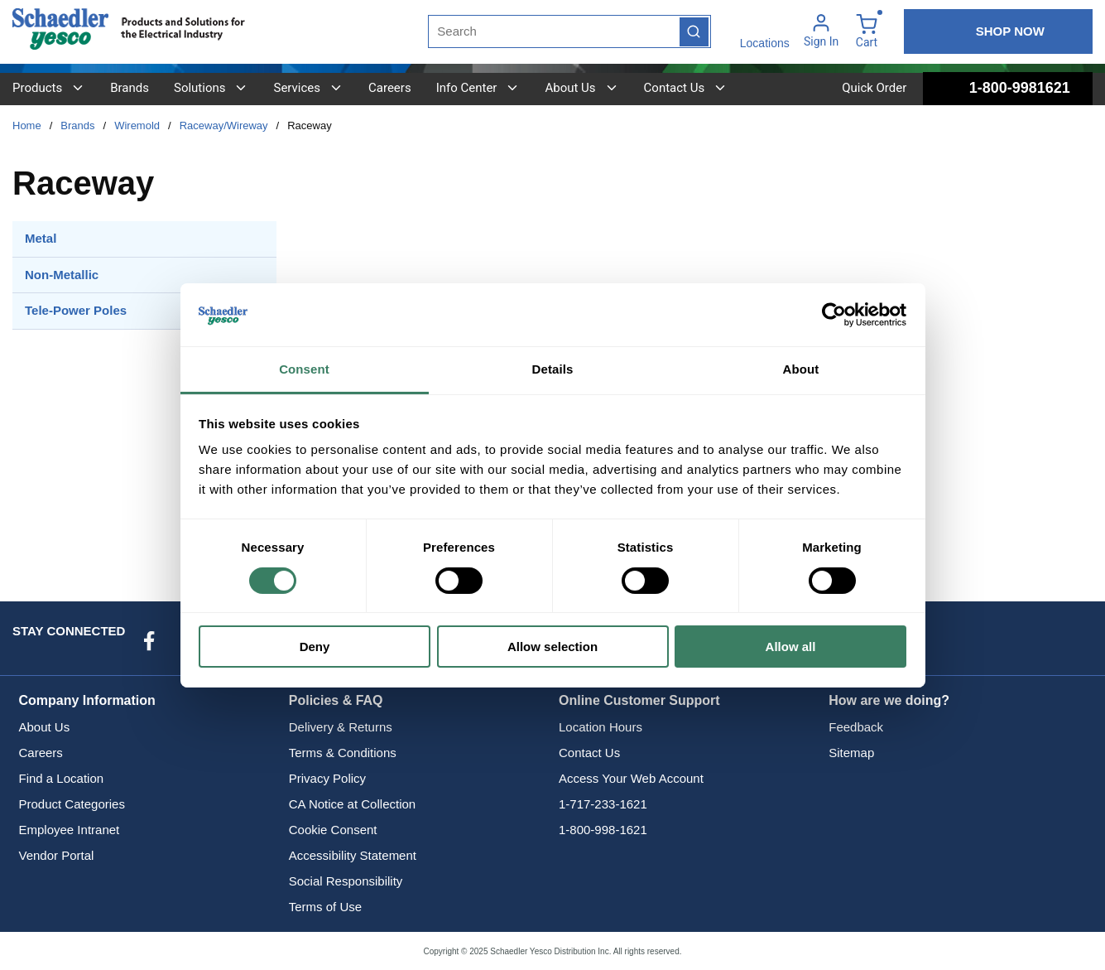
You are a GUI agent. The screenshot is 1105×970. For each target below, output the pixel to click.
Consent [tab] (304, 369)
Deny (315, 646)
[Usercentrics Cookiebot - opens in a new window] (833, 314)
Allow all (791, 646)
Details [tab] (553, 369)
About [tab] (801, 369)
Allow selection (552, 646)
